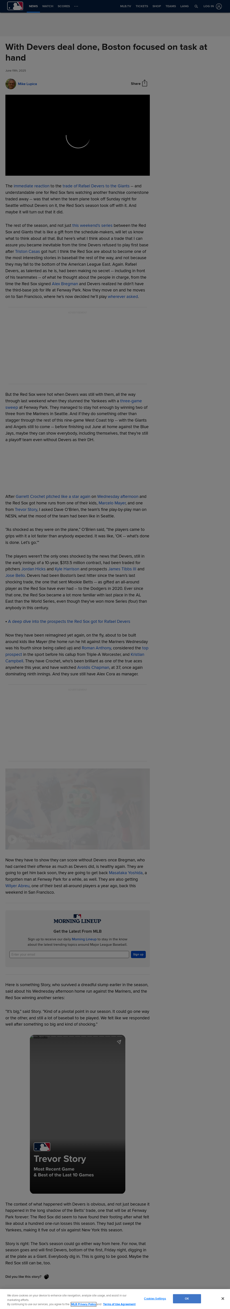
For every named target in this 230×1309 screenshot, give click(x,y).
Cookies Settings (155, 1298)
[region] (115, 1299)
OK (187, 1298)
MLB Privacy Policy (83, 1304)
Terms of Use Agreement (119, 1304)
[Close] (223, 1298)
